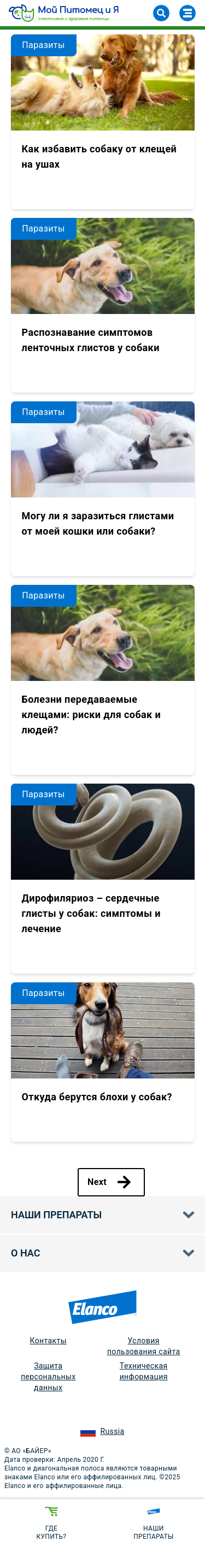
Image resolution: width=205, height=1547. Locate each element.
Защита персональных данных (48, 1376)
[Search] (161, 13)
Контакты (48, 1340)
